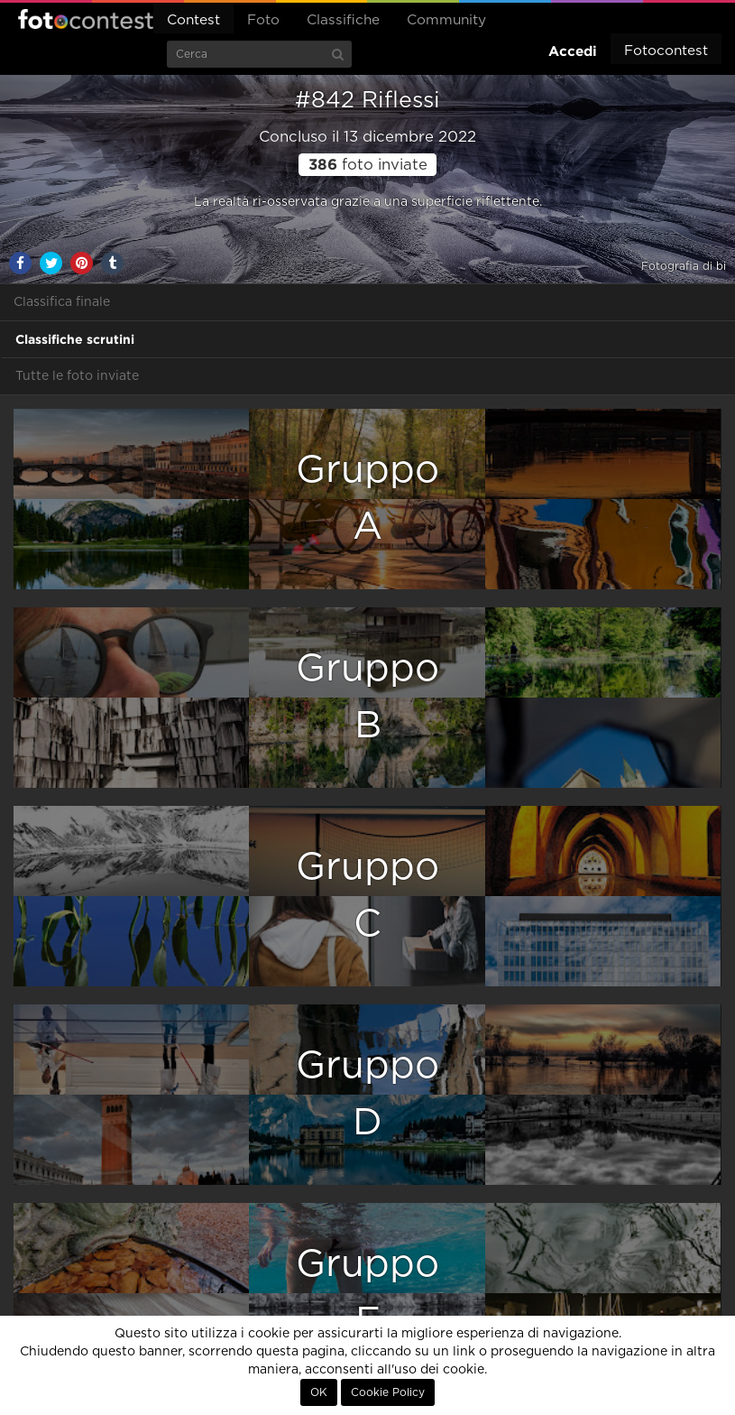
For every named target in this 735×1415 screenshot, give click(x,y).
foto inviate (367, 165)
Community (446, 20)
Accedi (572, 51)
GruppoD (367, 1094)
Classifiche (343, 20)
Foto (263, 20)
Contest (193, 20)
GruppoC (367, 895)
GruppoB (367, 697)
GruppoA (367, 498)
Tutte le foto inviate (77, 376)
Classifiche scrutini (74, 339)
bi (721, 266)
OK (318, 1392)
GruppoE (367, 1292)
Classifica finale (62, 302)
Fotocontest (85, 18)
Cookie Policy (388, 1392)
